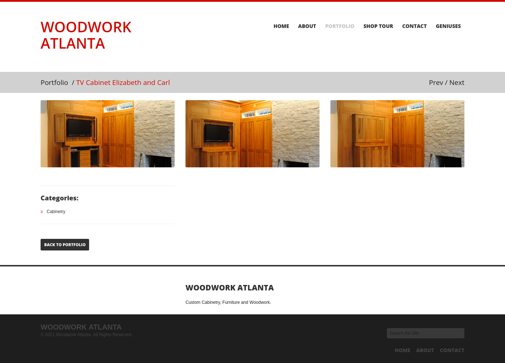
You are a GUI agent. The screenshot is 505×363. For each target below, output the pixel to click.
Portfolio (340, 26)
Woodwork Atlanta (86, 35)
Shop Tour (378, 26)
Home (281, 26)
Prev (436, 82)
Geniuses (448, 26)
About (307, 26)
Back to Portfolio (64, 244)
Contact (414, 26)
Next (456, 82)
